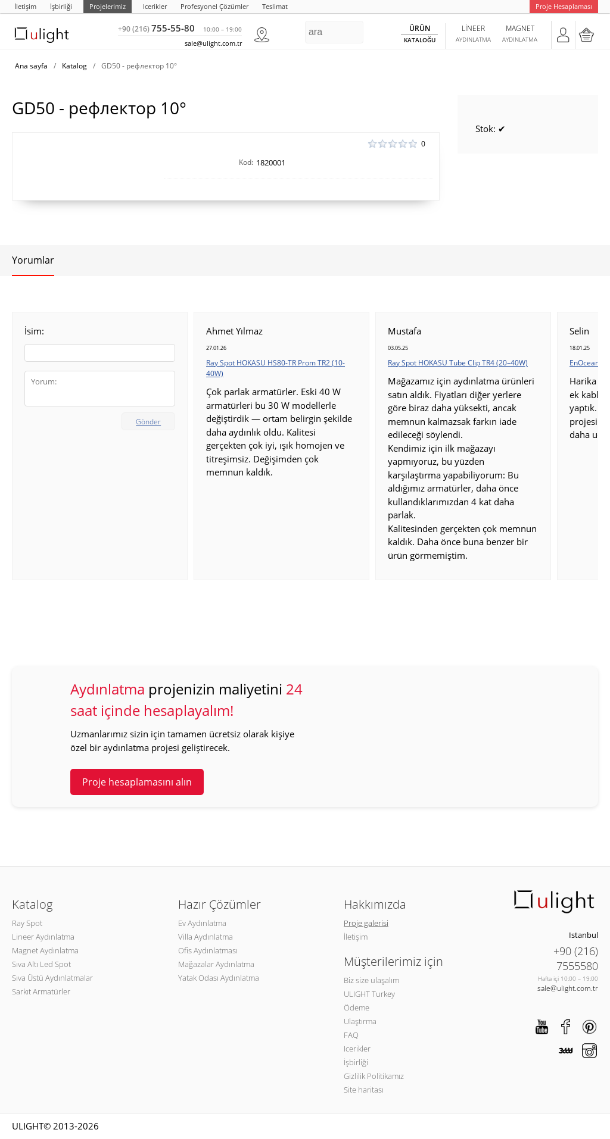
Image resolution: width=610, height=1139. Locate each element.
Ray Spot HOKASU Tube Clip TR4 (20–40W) (458, 363)
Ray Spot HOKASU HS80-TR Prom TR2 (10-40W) (275, 368)
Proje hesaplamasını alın (137, 781)
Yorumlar (33, 260)
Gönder (148, 422)
